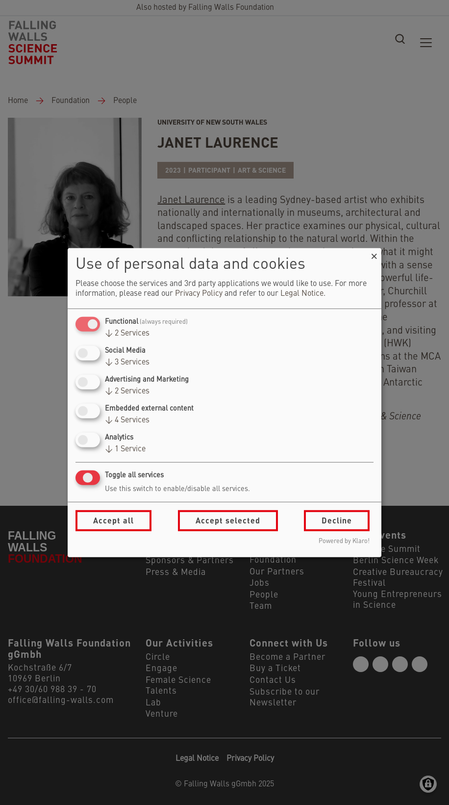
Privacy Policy (199, 294)
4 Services (127, 420)
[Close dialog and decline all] (374, 254)
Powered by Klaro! (344, 541)
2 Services (127, 333)
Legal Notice (302, 294)
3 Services (127, 362)
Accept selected (228, 520)
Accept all (113, 520)
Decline (337, 520)
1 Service (125, 449)
